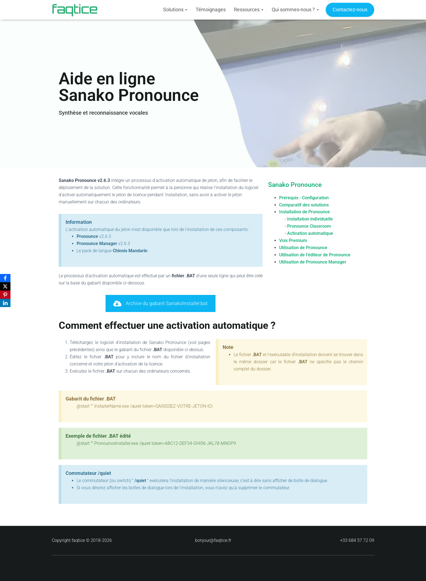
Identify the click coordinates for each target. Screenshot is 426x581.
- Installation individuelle (309, 219)
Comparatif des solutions (304, 204)
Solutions (175, 9)
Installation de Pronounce (304, 211)
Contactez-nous (350, 9)
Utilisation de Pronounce (303, 247)
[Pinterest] (5, 294)
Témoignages (211, 9)
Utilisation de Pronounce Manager (312, 261)
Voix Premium (293, 240)
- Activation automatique (309, 233)
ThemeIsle (364, 568)
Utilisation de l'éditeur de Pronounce (314, 254)
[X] (5, 286)
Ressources (248, 9)
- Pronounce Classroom (308, 226)
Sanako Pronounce (295, 185)
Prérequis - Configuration (304, 197)
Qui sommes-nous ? (295, 9)
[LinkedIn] (5, 303)
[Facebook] (5, 278)
